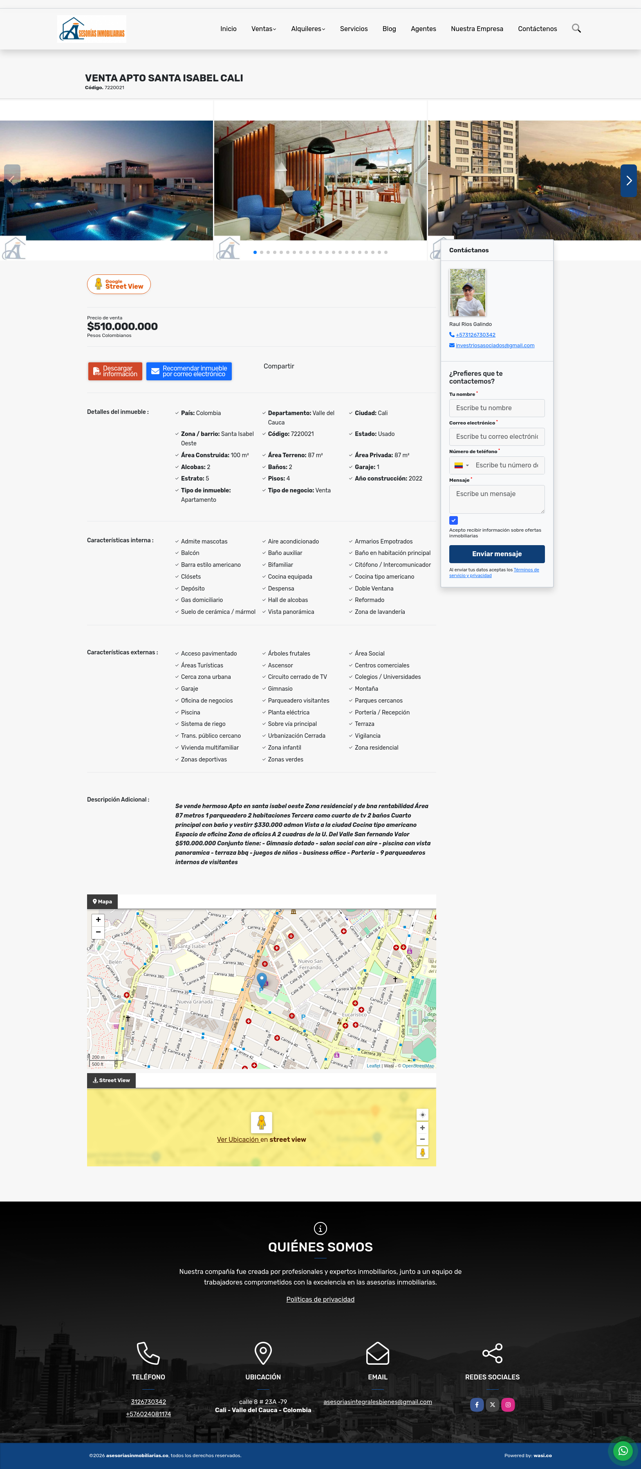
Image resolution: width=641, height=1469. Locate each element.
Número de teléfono (474, 451)
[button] (255, 252)
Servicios (354, 29)
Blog (389, 29)
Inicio (228, 29)
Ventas (261, 29)
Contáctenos (537, 29)
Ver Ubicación (238, 1139)
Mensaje (460, 480)
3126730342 (148, 1402)
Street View (119, 284)
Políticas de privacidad (321, 1299)
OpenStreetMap (418, 1065)
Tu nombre (463, 394)
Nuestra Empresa (477, 29)
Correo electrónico (473, 423)
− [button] (98, 933)
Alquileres (306, 29)
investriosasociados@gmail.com (495, 345)
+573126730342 (475, 335)
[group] (106, 180)
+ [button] (98, 920)
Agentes (423, 29)
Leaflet (373, 1065)
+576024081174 (148, 1414)
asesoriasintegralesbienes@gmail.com (377, 1402)
